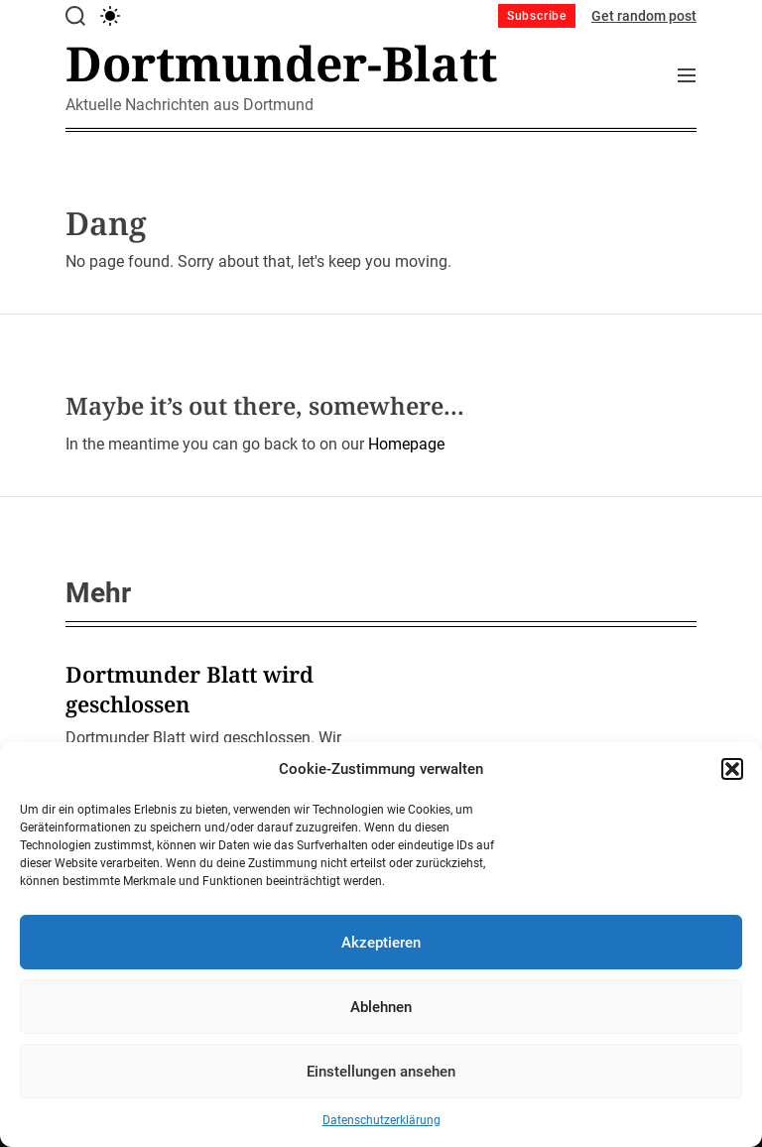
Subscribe (537, 16)
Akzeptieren (381, 943)
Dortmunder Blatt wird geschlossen (189, 688)
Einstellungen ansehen (381, 1072)
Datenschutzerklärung (381, 1120)
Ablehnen (381, 1007)
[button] (732, 769)
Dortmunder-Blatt (281, 63)
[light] (110, 16)
